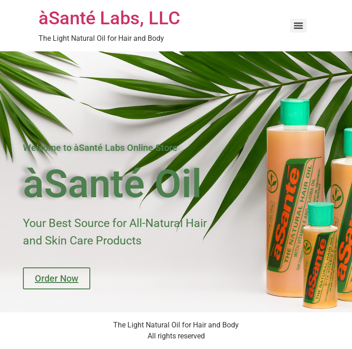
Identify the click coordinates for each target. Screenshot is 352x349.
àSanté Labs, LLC (109, 18)
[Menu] (298, 26)
